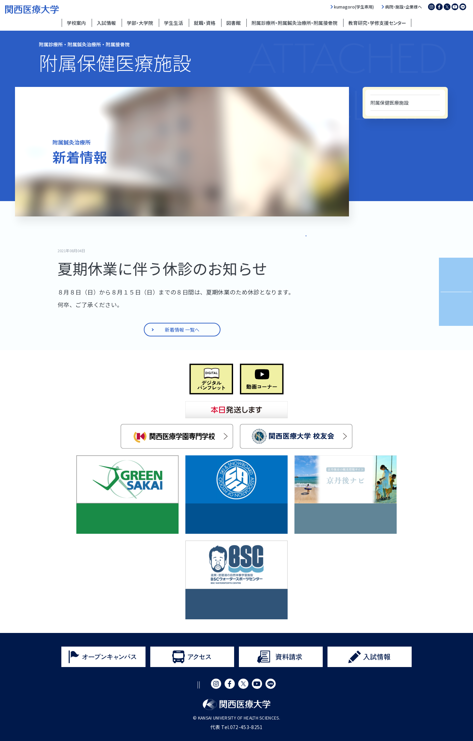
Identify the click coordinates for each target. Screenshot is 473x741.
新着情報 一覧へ (291, 234)
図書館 (233, 22)
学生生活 (173, 22)
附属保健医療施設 (389, 102)
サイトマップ (249, 685)
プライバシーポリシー (200, 685)
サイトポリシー (149, 685)
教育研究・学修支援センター (377, 22)
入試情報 (106, 22)
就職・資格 (204, 22)
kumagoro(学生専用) (354, 7)
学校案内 (76, 22)
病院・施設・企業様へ (403, 7)
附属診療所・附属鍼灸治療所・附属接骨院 (294, 22)
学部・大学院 (140, 22)
